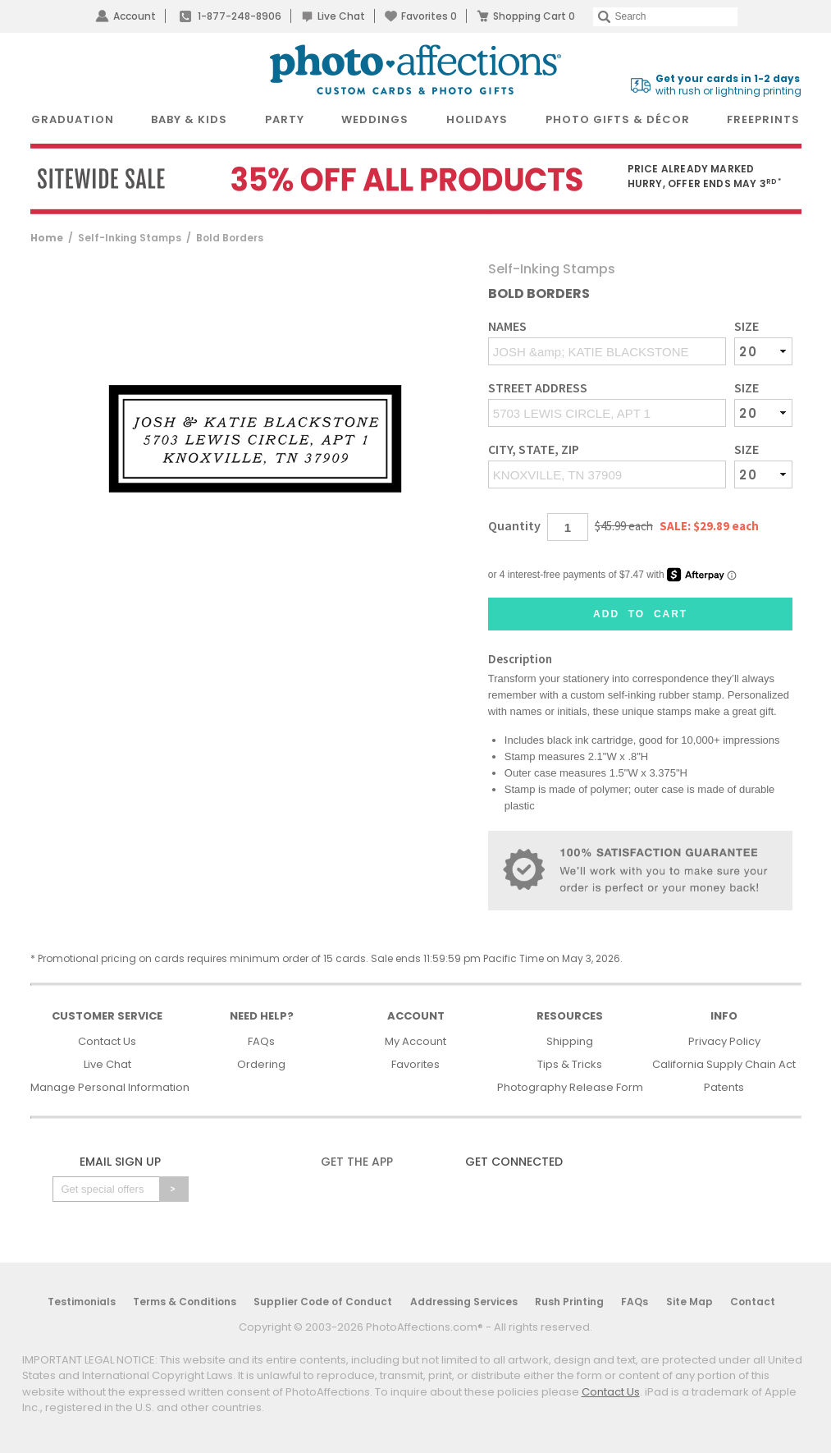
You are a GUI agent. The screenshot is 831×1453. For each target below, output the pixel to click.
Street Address (537, 388)
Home (46, 238)
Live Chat (341, 16)
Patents (724, 1087)
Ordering (261, 1064)
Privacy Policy (724, 1041)
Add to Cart (640, 614)
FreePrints (763, 119)
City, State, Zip (533, 449)
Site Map (689, 1302)
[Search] (665, 16)
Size (746, 326)
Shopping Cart (534, 16)
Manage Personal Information (109, 1087)
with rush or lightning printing (728, 85)
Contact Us (107, 1041)
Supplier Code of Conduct (322, 1302)
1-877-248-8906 (239, 16)
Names (507, 326)
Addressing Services (464, 1302)
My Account (415, 1041)
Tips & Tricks (569, 1064)
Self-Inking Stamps (129, 238)
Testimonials (82, 1302)
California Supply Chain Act (724, 1064)
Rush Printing (569, 1302)
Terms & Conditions (184, 1302)
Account (134, 16)
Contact (752, 1302)
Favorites (429, 16)
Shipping (569, 1041)
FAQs (261, 1041)
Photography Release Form (570, 1087)
